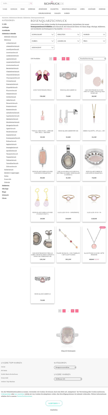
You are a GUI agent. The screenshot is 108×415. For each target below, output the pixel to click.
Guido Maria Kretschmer (9, 374)
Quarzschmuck (11, 135)
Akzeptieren (53, 403)
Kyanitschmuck (11, 109)
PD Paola (4, 370)
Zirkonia (7, 182)
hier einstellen (19, 394)
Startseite (5, 17)
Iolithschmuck (11, 97)
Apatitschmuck (11, 59)
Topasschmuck (11, 157)
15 (63, 59)
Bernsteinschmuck (12, 68)
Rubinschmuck (11, 141)
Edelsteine (27, 17)
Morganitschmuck (12, 125)
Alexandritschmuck (12, 46)
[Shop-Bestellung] (92, 58)
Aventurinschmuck (12, 65)
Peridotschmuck (11, 132)
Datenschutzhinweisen (24, 396)
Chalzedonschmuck (12, 71)
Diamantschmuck (12, 84)
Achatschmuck (11, 43)
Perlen (6, 176)
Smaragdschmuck (12, 147)
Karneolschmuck (11, 103)
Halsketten (54, 9)
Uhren (82, 9)
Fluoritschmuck (11, 90)
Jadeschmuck (10, 100)
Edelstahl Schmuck (10, 37)
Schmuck (14, 9)
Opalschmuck (10, 128)
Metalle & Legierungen (11, 173)
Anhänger (91, 9)
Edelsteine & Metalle (69, 9)
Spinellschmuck (11, 151)
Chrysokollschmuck (13, 75)
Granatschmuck (11, 94)
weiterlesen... (67, 29)
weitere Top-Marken (8, 381)
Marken (67, 13)
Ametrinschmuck (12, 52)
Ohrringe (31, 9)
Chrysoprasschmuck (13, 78)
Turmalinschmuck (12, 163)
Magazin (57, 13)
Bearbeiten (54, 410)
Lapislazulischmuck (12, 116)
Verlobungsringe (44, 13)
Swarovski (7, 179)
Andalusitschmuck (12, 56)
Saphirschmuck (11, 144)
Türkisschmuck (11, 160)
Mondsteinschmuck (12, 122)
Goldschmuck (8, 170)
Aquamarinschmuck (13, 62)
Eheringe (102, 9)
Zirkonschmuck (11, 166)
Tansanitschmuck (12, 154)
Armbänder (43, 9)
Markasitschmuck (12, 119)
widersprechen (6, 394)
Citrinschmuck (11, 81)
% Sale (5, 9)
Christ (3, 367)
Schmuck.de (54, 3)
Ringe (23, 9)
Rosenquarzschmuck (13, 138)
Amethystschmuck (12, 49)
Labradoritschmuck (12, 113)
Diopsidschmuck (11, 87)
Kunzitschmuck (11, 106)
